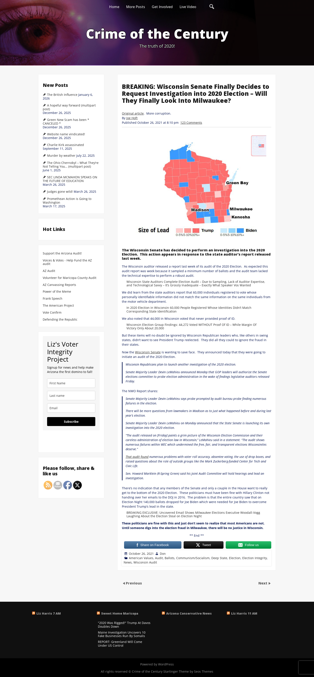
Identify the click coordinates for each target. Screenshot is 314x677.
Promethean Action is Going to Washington (67, 200)
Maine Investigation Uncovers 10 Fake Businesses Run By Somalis (121, 634)
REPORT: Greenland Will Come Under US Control (120, 644)
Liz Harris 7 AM (48, 613)
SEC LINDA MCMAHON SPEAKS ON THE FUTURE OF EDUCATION (70, 179)
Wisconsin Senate (148, 352)
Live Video (187, 6)
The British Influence (62, 95)
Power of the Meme (57, 292)
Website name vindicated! (66, 134)
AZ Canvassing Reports (59, 285)
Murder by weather (61, 156)
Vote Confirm (52, 312)
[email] (71, 408)
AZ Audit (49, 271)
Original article (133, 113)
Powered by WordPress (157, 664)
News (128, 562)
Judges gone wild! (60, 192)
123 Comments (191, 122)
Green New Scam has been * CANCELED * (66, 121)
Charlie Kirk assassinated (65, 145)
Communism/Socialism (193, 558)
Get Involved (162, 6)
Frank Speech (52, 299)
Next (263, 583)
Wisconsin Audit (145, 562)
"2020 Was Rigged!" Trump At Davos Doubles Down (124, 625)
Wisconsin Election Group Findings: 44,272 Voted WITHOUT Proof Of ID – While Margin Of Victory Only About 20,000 (191, 326)
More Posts (135, 6)
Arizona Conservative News (189, 613)
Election (235, 558)
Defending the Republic (60, 319)
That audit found (137, 457)
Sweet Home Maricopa (119, 613)
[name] (71, 383)
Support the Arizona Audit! (62, 253)
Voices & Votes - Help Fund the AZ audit (67, 262)
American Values (141, 558)
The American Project (58, 306)
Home (114, 6)
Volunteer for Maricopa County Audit (70, 278)
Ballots (169, 558)
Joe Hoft (132, 118)
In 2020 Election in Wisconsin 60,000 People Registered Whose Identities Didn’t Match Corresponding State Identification (188, 309)
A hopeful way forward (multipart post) (69, 107)
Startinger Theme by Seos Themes (188, 671)
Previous (134, 583)
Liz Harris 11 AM (244, 613)
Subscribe (71, 421)
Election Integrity (254, 558)
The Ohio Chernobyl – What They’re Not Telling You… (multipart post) (71, 164)
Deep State (219, 558)
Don (163, 554)
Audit (159, 558)
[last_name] (71, 395)
